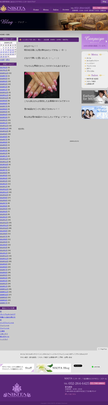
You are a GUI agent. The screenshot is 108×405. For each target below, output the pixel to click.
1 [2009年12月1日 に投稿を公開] (3, 47)
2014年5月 (3, 145)
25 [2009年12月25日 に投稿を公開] (10, 54)
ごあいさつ (4, 334)
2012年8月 (3, 200)
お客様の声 (90, 84)
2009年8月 (3, 300)
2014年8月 (3, 137)
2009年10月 (4, 295)
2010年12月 (4, 256)
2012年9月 (3, 198)
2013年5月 (3, 175)
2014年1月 (3, 156)
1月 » (7, 59)
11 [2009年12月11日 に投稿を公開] (10, 50)
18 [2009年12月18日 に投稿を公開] (10, 52)
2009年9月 (3, 297)
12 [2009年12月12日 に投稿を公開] (13, 50)
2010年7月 (3, 270)
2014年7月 (3, 139)
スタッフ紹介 (91, 81)
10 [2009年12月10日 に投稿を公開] (8, 50)
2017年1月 (3, 70)
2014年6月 (3, 142)
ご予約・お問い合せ (65, 357)
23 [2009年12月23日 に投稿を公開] (6, 54)
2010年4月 (3, 278)
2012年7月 (3, 203)
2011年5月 (3, 242)
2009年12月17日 (74, 141)
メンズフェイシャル (7, 323)
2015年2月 (3, 120)
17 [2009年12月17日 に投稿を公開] (8, 52)
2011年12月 (4, 223)
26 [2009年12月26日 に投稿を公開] (13, 54)
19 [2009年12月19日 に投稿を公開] (13, 52)
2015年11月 (4, 95)
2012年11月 (4, 192)
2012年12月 (4, 189)
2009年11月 (4, 292)
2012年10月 (4, 195)
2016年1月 (3, 90)
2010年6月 (3, 272)
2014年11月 (4, 128)
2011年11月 (4, 225)
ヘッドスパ (4, 339)
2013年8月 (3, 167)
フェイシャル (4, 325)
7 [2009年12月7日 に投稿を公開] (1, 50)
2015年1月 (3, 123)
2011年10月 (4, 228)
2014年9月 (3, 134)
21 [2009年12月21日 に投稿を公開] (1, 54)
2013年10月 (4, 164)
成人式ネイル (4, 336)
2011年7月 (3, 236)
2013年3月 (3, 181)
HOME (2, 34)
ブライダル (90, 71)
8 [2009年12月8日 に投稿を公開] (3, 50)
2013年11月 (4, 162)
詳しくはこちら (70, 394)
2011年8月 (3, 234)
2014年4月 (3, 148)
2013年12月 (4, 159)
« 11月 (2, 59)
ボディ (89, 68)
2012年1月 (3, 220)
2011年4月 (3, 245)
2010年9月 (3, 264)
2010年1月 (3, 286)
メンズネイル (44, 354)
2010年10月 (4, 261)
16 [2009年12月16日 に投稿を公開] (6, 52)
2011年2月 (3, 250)
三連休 (2, 331)
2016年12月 (4, 73)
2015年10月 (4, 98)
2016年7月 (3, 76)
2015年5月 (3, 112)
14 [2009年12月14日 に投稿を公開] (1, 52)
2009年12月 (4, 289)
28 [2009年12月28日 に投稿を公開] (1, 56)
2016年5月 (3, 79)
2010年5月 (3, 275)
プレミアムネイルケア (7, 314)
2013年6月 (3, 173)
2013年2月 (3, 184)
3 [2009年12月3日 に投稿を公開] (8, 47)
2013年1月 (3, 186)
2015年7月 (3, 106)
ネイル (89, 58)
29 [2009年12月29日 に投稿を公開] (4, 56)
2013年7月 (3, 170)
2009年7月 (3, 303)
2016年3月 (3, 84)
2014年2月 (3, 153)
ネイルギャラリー (93, 61)
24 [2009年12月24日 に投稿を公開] (8, 54)
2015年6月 (3, 109)
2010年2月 (3, 283)
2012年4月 (3, 211)
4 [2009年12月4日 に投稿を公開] (10, 47)
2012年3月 (3, 214)
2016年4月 (3, 81)
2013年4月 (3, 178)
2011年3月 (3, 247)
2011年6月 (3, 239)
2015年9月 (3, 101)
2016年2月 (3, 87)
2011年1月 (3, 253)
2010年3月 (3, 281)
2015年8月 (3, 103)
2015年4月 (3, 114)
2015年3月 (3, 117)
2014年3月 (3, 151)
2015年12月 (4, 92)
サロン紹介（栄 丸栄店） (29, 357)
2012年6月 (3, 206)
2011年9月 (3, 231)
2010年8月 (3, 267)
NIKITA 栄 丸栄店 (92, 79)
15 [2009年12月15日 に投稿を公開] (4, 52)
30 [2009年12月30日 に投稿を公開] (6, 56)
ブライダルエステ (81, 354)
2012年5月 (3, 209)
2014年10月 (4, 131)
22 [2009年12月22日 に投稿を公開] (4, 54)
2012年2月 (3, 217)
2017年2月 (3, 67)
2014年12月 (4, 126)
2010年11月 (4, 259)
